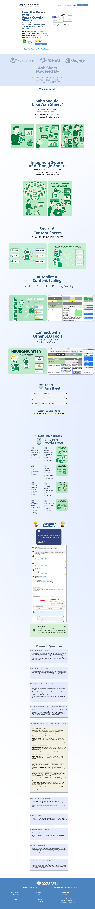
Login (74, 5)
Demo (59, 5)
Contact (69, 5)
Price (64, 5)
